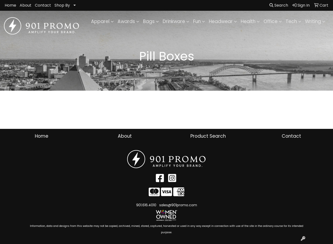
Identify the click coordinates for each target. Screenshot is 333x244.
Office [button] (271, 21)
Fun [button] (197, 21)
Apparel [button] (100, 21)
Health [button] (248, 21)
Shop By (62, 5)
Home (10, 5)
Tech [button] (291, 21)
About (25, 5)
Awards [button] (126, 21)
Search (278, 5)
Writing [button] (313, 21)
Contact (43, 5)
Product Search (208, 136)
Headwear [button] (221, 21)
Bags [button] (149, 21)
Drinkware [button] (174, 21)
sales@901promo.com (178, 205)
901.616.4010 (146, 205)
